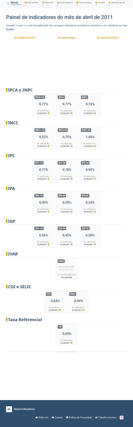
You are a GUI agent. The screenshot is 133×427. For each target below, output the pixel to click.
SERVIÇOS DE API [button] (116, 3)
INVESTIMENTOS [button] (65, 3)
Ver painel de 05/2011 (108, 37)
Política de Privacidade (80, 417)
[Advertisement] (66, 61)
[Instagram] (121, 417)
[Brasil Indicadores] (20, 409)
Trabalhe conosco (107, 417)
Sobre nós (43, 417)
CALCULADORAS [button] (84, 3)
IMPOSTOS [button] (47, 3)
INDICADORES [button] (31, 3)
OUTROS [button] (100, 3)
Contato (59, 417)
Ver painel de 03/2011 (25, 37)
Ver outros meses (66, 37)
